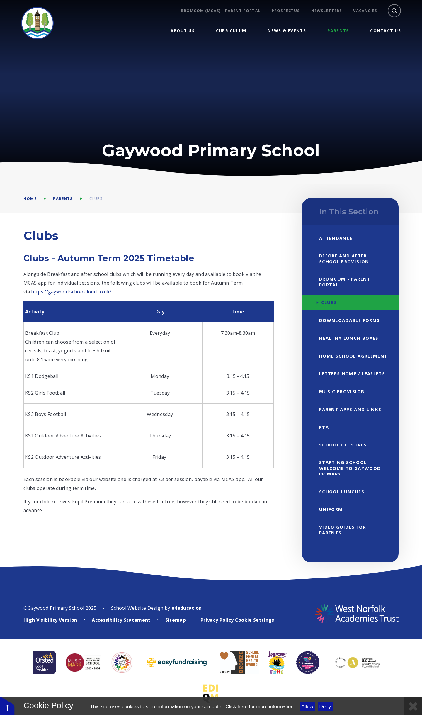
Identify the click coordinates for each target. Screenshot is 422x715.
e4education (186, 608)
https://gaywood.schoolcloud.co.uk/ (71, 291)
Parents (63, 198)
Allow (307, 706)
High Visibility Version (50, 620)
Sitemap (175, 620)
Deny (325, 706)
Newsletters (326, 10)
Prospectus (286, 10)
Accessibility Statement (121, 620)
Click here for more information (259, 706)
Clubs (96, 198)
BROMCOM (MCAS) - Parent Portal (221, 10)
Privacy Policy (217, 620)
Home (30, 198)
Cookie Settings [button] (254, 620)
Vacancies (365, 10)
